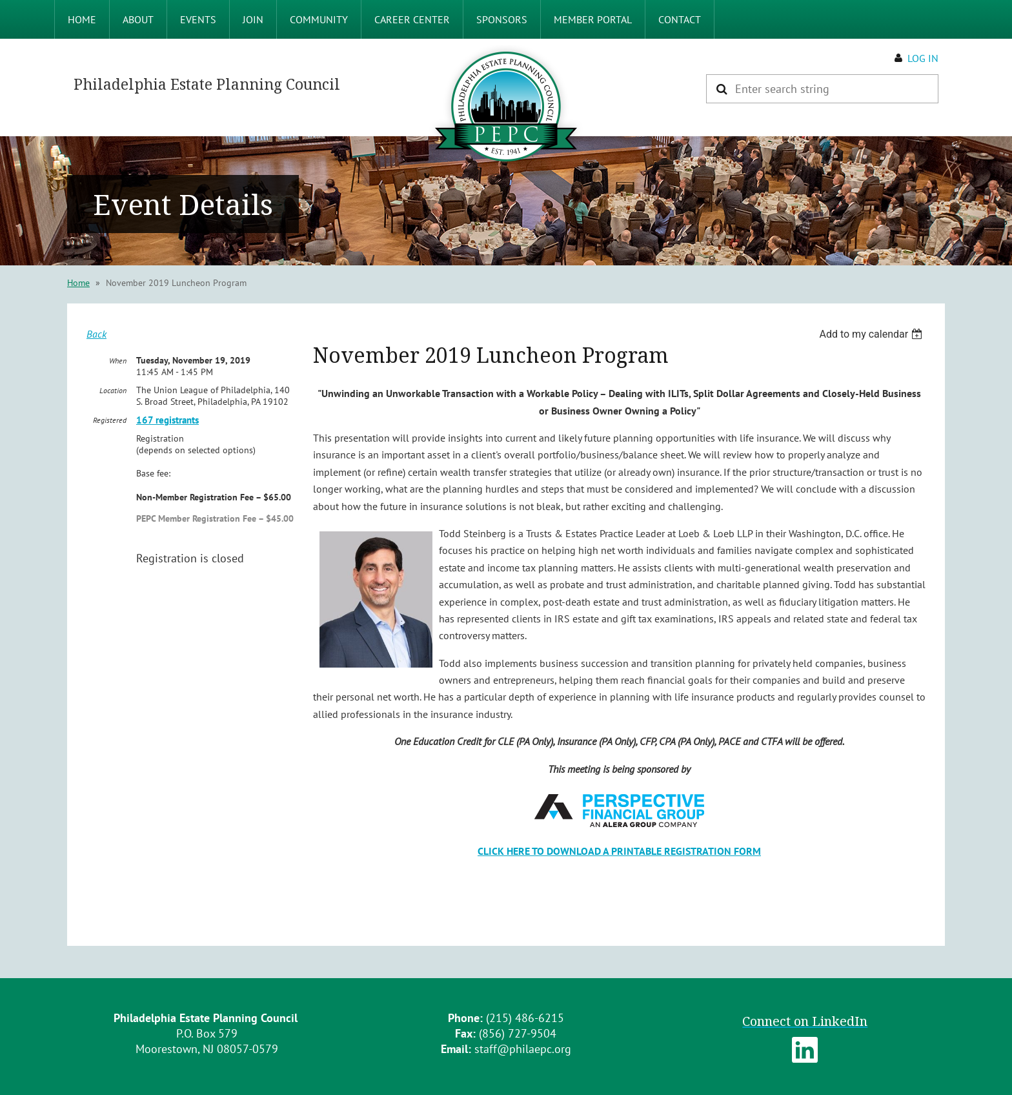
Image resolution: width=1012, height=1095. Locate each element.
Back (96, 333)
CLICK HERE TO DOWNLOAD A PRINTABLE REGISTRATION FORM (619, 850)
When (117, 360)
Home (78, 283)
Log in (922, 58)
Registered (109, 420)
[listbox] (872, 334)
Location (112, 390)
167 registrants (167, 420)
